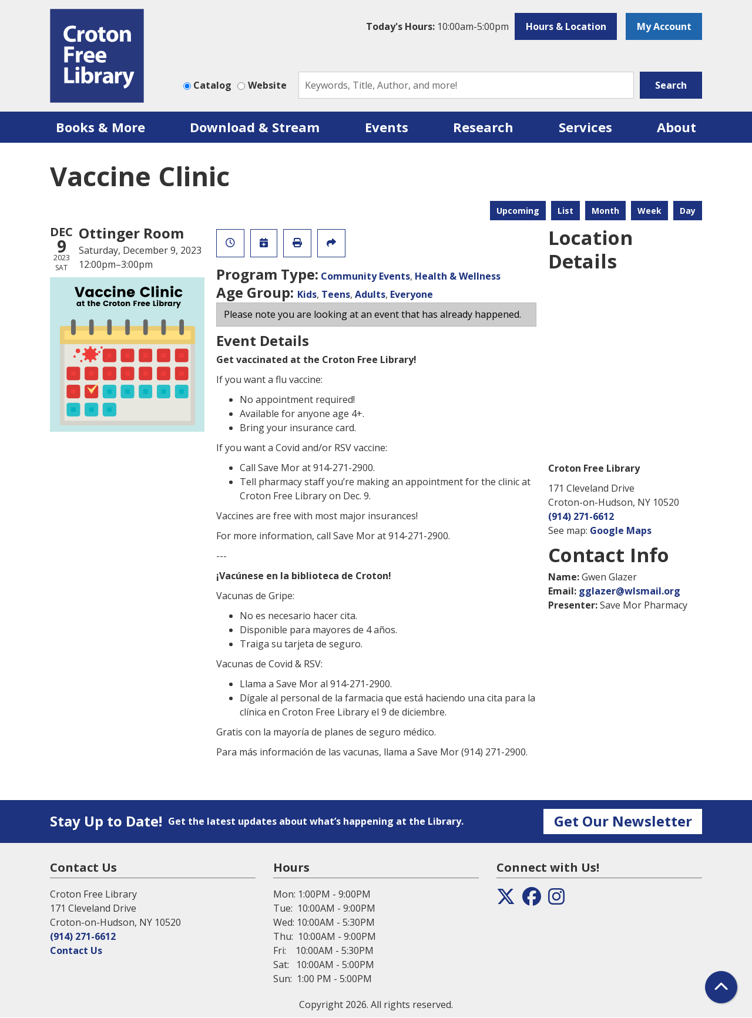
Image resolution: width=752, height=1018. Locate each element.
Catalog (212, 85)
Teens (335, 294)
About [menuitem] (676, 127)
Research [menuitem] (483, 127)
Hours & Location (566, 26)
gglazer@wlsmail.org (629, 590)
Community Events (365, 276)
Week (649, 210)
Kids (307, 294)
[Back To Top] (721, 987)
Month (605, 210)
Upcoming (517, 210)
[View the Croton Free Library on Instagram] (556, 899)
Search (671, 85)
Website (267, 85)
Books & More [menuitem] (100, 127)
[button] (437, 26)
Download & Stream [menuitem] (255, 127)
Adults (370, 294)
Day (688, 210)
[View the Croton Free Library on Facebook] (531, 899)
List (565, 210)
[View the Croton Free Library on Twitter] (505, 899)
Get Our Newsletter (623, 821)
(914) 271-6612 (581, 516)
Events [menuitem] (386, 127)
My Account (664, 26)
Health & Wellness (458, 276)
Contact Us (76, 950)
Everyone (411, 294)
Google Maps (621, 530)
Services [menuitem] (585, 127)
